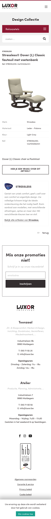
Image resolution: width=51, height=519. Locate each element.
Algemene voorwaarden (25, 479)
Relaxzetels (26, 29)
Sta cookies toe (25, 513)
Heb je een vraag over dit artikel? (25, 169)
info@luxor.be (27, 353)
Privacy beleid (25, 489)
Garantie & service (25, 484)
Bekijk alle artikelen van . (21, 219)
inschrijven (26, 283)
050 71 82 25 (27, 350)
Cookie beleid (26, 494)
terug (45, 232)
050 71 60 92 (27, 404)
